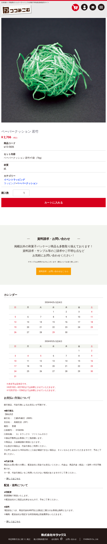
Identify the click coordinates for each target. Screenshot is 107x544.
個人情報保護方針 (41, 539)
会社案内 (55, 539)
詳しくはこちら (13, 479)
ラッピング (10, 183)
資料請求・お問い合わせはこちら (53, 271)
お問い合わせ (71, 539)
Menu (101, 5)
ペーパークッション (27, 183)
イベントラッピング (14, 179)
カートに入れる (53, 202)
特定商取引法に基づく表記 (19, 539)
